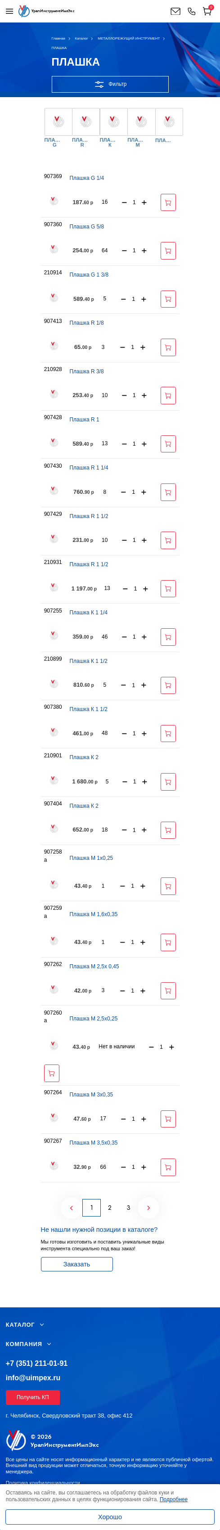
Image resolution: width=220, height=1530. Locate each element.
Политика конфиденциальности (43, 1482)
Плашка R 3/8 (86, 371)
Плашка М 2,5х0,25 (93, 1019)
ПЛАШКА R (82, 143)
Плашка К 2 (83, 757)
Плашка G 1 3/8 (88, 275)
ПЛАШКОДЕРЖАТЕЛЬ (165, 141)
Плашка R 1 (84, 419)
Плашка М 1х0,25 (91, 858)
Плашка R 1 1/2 (88, 516)
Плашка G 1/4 (86, 178)
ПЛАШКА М (137, 143)
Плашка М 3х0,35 (91, 1095)
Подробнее (174, 1499)
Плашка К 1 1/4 (88, 612)
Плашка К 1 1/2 (88, 661)
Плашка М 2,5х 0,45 (94, 966)
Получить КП (33, 1397)
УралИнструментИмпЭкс (65, 1445)
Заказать (76, 1264)
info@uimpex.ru (33, 1378)
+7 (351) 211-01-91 (36, 1363)
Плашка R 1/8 (86, 323)
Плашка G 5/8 (86, 227)
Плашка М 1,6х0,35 (93, 914)
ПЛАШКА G (55, 143)
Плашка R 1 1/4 (88, 468)
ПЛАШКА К (110, 143)
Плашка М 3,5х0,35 (93, 1143)
